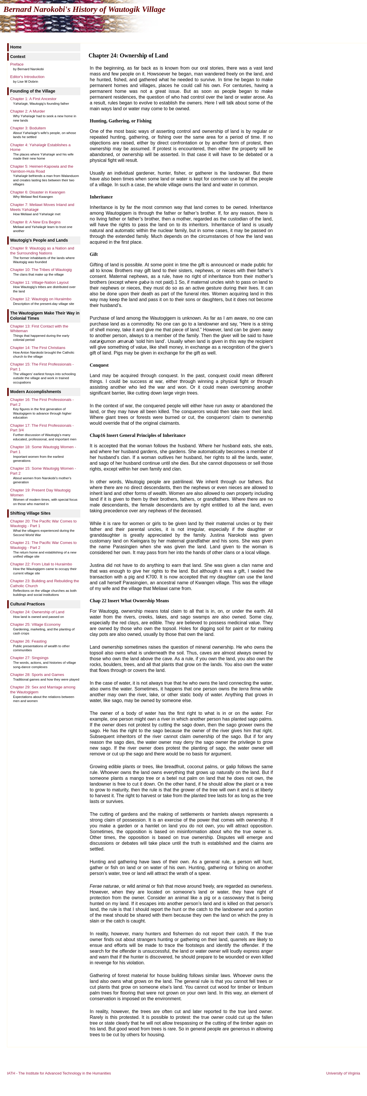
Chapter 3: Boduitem (28, 128)
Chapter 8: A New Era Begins (35, 222)
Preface (16, 64)
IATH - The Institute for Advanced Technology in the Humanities (59, 1073)
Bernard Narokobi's (84, 9)
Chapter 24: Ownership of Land (37, 612)
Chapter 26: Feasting (28, 641)
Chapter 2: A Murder (27, 111)
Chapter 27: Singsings (29, 658)
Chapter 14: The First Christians (37, 348)
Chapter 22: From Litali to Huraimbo (41, 564)
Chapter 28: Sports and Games (37, 674)
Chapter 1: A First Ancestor (33, 99)
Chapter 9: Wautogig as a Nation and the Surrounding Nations (42, 250)
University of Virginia (343, 1073)
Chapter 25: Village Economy (35, 624)
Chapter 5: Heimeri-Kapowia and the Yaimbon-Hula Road (41, 168)
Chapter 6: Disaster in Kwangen (37, 192)
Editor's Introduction (27, 77)
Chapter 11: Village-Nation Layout (39, 282)
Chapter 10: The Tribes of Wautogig (41, 269)
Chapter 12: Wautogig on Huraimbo (40, 299)
